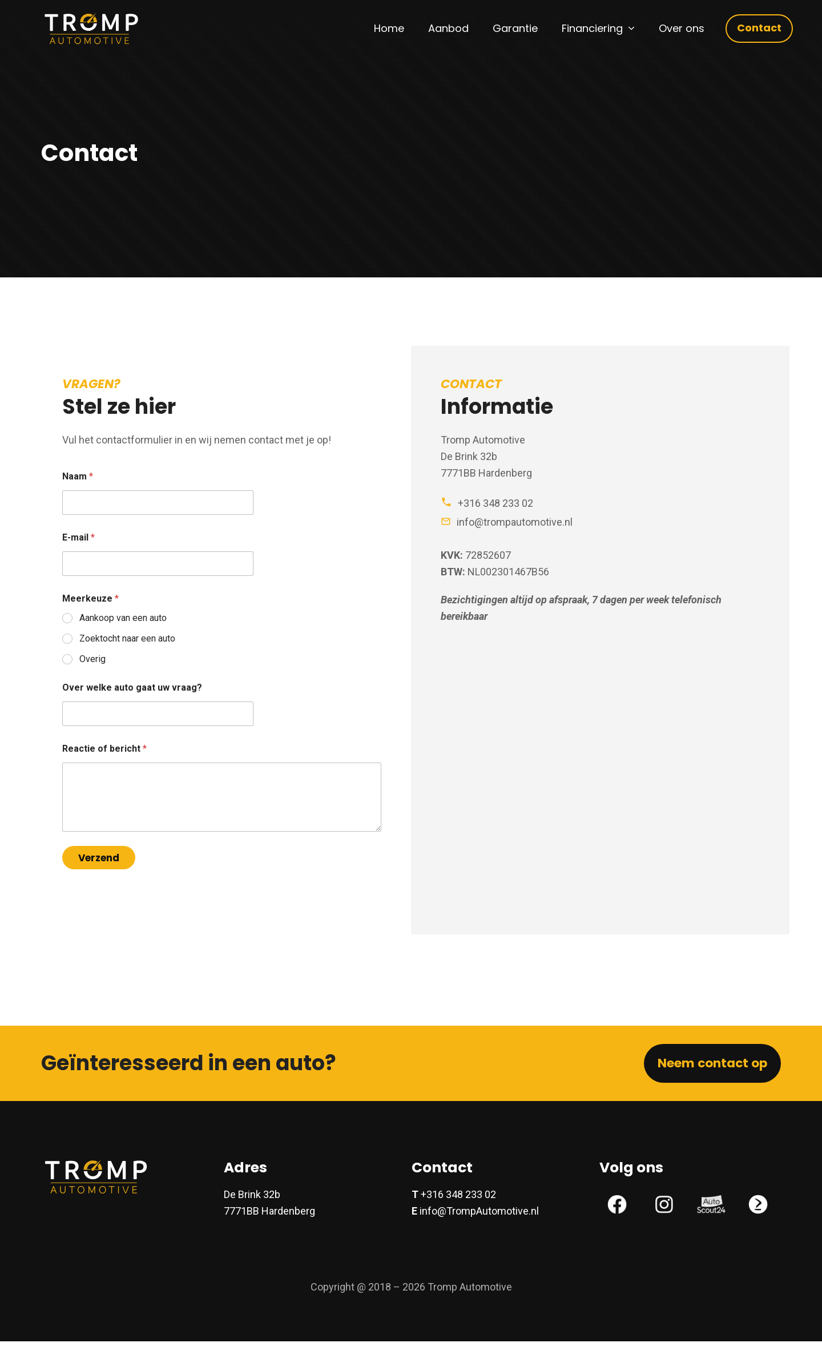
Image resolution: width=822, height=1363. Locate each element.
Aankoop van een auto (123, 617)
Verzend (98, 858)
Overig (92, 659)
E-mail (78, 537)
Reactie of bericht (104, 748)
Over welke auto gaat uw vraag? (132, 687)
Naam (77, 476)
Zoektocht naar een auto (127, 638)
